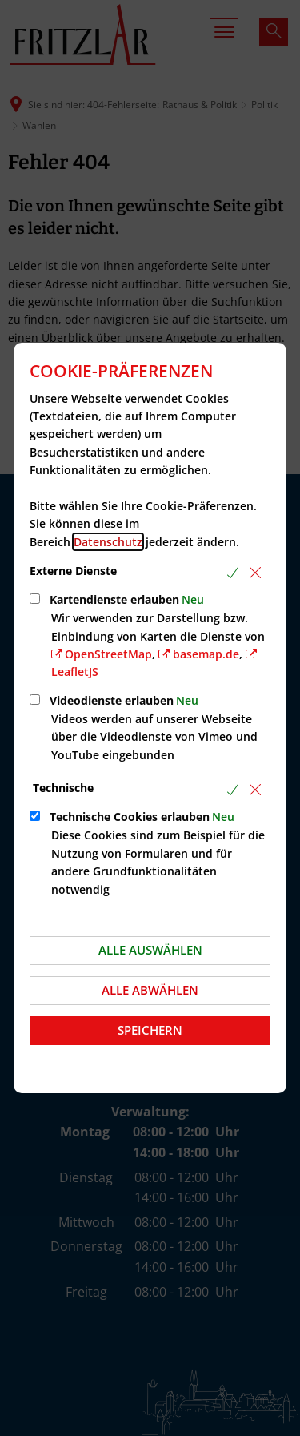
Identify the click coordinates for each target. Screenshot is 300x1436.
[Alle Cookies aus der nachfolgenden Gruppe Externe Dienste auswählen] (236, 572)
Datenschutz (108, 541)
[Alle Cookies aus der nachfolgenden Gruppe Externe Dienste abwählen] (258, 572)
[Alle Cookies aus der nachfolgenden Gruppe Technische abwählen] (258, 789)
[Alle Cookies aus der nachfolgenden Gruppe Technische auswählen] (236, 789)
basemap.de (206, 654)
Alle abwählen (150, 990)
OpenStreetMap (108, 654)
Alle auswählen (150, 950)
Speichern (150, 1030)
